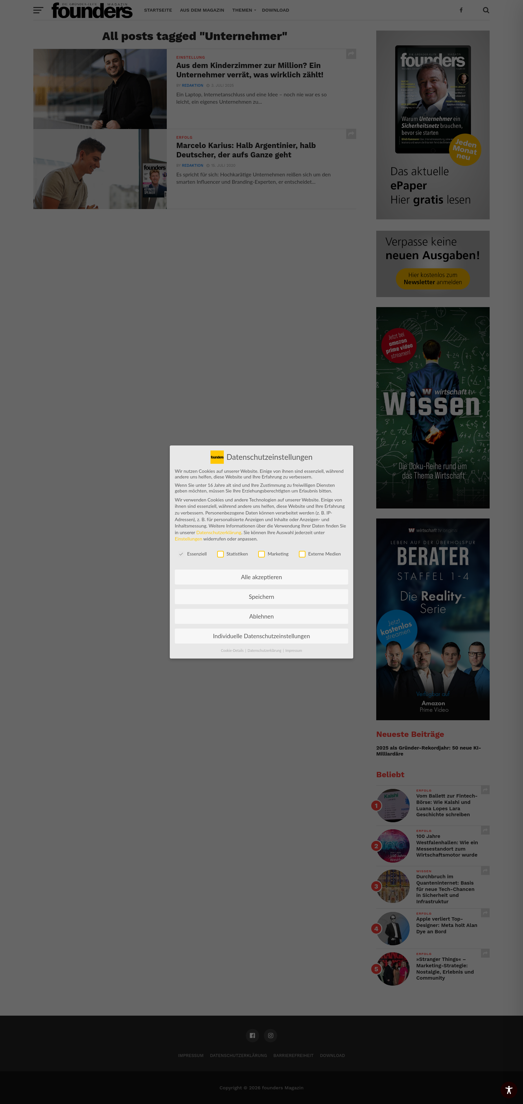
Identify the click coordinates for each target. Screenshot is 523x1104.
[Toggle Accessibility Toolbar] (509, 1090)
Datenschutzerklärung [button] (264, 646)
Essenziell (192, 549)
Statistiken (232, 549)
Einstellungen (188, 534)
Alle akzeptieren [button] (261, 572)
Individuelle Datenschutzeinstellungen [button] (261, 631)
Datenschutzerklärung (218, 528)
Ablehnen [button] (261, 612)
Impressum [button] (294, 646)
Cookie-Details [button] (232, 646)
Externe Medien (320, 549)
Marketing (273, 549)
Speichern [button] (261, 592)
